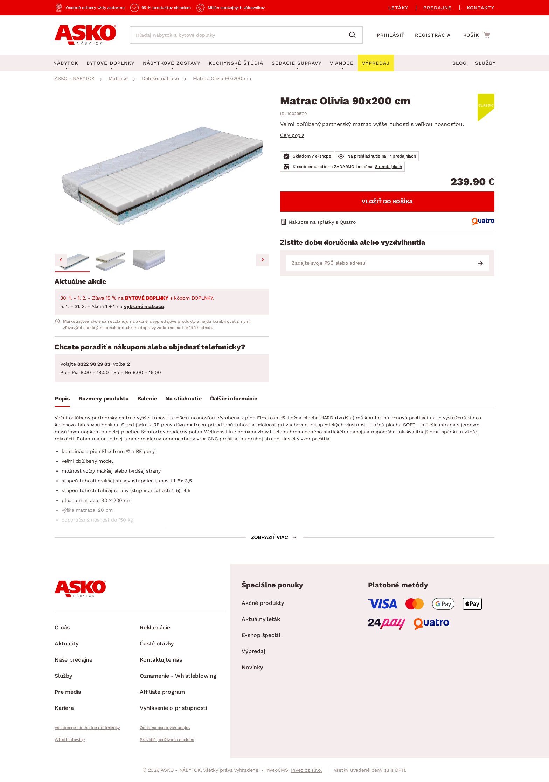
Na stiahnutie (183, 398)
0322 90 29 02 (93, 364)
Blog (459, 63)
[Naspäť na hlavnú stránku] (85, 35)
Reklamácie (155, 627)
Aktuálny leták (261, 619)
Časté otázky (157, 643)
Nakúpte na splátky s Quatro (322, 222)
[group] (161, 171)
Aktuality (66, 643)
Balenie (147, 398)
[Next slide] (262, 260)
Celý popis (292, 135)
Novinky (252, 667)
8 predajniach (388, 166)
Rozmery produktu (103, 398)
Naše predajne (73, 659)
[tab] (62, 400)
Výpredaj (253, 651)
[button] (72, 261)
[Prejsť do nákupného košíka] (476, 34)
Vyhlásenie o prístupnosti (173, 708)
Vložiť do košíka (387, 201)
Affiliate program (162, 692)
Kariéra (64, 708)
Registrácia (433, 35)
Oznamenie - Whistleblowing (178, 675)
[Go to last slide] (61, 260)
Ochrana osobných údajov (165, 727)
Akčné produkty (263, 603)
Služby (485, 63)
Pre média (68, 692)
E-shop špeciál (261, 635)
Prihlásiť (391, 35)
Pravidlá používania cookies (167, 739)
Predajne (437, 7)
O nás (62, 627)
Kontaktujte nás (161, 659)
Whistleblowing (70, 739)
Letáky (398, 7)
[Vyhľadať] (354, 35)
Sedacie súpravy (296, 63)
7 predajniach (402, 156)
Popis (62, 398)
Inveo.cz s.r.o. (306, 770)
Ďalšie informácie (233, 398)
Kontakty (480, 7)
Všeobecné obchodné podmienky (87, 727)
